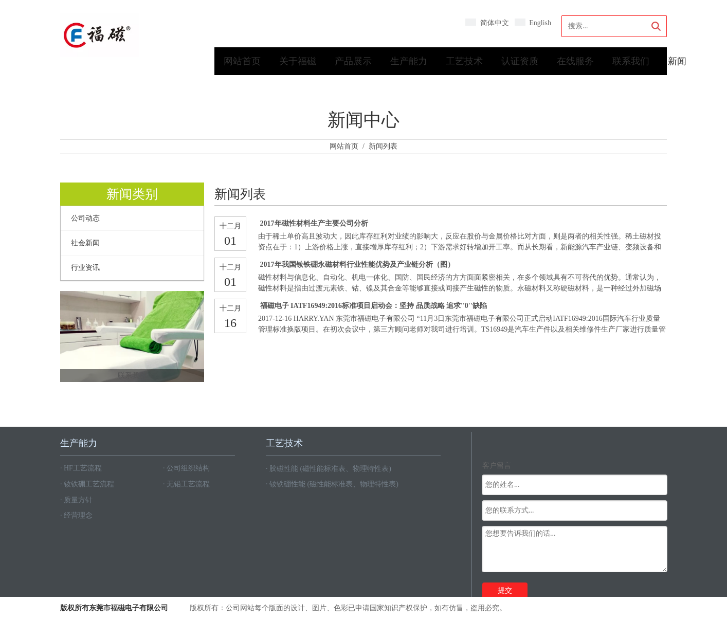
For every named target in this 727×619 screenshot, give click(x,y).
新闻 (677, 61)
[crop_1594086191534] (99, 35)
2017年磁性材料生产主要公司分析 (314, 223)
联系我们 (630, 61)
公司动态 (85, 218)
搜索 (656, 26)
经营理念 (78, 515)
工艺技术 (464, 61)
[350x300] (132, 337)
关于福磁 (297, 61)
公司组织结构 (188, 468)
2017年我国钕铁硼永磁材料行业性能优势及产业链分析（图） (357, 264)
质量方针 (78, 500)
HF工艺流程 (83, 468)
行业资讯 (85, 267)
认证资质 (519, 61)
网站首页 (242, 61)
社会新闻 (85, 243)
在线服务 (575, 61)
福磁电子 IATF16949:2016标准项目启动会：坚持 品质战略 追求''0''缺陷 (373, 306)
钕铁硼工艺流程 (89, 484)
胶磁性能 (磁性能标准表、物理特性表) (330, 468)
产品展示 (353, 61)
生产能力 (408, 61)
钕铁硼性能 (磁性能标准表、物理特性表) (333, 484)
